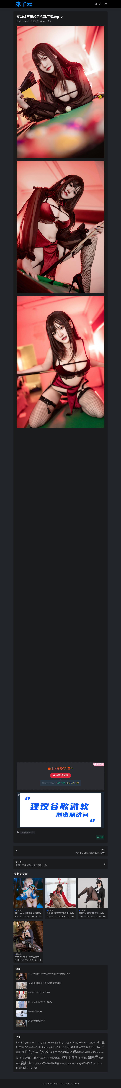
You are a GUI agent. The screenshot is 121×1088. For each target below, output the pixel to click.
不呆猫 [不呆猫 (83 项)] (21, 1047)
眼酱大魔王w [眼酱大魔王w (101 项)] (55, 1057)
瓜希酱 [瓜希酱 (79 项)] (22, 1058)
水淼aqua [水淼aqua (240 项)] (77, 1051)
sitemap (76, 1083)
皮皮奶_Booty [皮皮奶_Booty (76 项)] (45, 1058)
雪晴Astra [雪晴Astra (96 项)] (74, 1063)
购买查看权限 (60, 775)
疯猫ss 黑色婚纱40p (36, 1020)
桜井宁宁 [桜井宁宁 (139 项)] (55, 1052)
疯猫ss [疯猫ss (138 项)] (28, 1057)
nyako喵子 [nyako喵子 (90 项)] (65, 1043)
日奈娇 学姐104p (35, 1011)
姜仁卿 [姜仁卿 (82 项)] (88, 1047)
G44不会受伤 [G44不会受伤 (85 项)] (41, 1043)
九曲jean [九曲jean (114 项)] (29, 1046)
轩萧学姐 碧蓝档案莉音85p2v (91, 913)
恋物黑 (36, 21)
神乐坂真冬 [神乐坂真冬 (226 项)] (70, 1057)
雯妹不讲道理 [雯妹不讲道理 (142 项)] (85, 1063)
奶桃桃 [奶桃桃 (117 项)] (82, 1046)
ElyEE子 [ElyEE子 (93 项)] (33, 1043)
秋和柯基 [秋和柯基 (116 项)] (82, 1057)
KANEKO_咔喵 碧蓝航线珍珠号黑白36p (44, 983)
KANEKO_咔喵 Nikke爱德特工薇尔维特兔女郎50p (27, 957)
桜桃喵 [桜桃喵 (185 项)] (64, 1052)
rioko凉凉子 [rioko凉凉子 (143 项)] (76, 1042)
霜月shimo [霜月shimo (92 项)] (98, 1063)
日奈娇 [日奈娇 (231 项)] (30, 1051)
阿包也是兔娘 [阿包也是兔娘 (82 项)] (64, 1064)
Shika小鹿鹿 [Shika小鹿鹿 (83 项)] (88, 1043)
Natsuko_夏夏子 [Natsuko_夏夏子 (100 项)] (53, 1042)
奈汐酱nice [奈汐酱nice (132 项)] (72, 1046)
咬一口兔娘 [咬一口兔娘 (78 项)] (62, 1047)
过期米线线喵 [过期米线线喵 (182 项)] (50, 1063)
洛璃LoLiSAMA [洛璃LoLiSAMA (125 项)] (92, 1052)
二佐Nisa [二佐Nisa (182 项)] (39, 1047)
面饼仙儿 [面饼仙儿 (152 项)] (21, 1067)
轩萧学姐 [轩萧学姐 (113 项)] (37, 1063)
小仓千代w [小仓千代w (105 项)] (96, 1047)
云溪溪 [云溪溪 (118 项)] (49, 1046)
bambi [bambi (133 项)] (19, 1042)
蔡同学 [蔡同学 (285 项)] (93, 1057)
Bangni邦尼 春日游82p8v (39, 992)
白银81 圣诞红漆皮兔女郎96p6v (60, 913)
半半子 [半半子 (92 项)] (55, 1047)
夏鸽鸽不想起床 (27, 832)
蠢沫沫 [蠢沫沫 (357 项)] (27, 1062)
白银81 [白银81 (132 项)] (36, 1057)
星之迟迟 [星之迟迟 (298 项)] (42, 1051)
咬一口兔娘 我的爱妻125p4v (40, 1002)
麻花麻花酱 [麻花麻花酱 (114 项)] (32, 1067)
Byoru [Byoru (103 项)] (26, 1042)
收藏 (100, 837)
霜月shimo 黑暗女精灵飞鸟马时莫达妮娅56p (28, 914)
